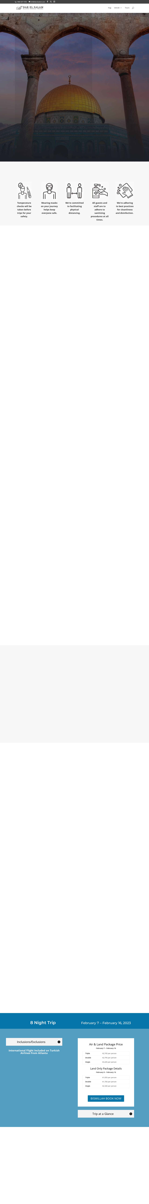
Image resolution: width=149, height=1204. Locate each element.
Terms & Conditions (77, 1201)
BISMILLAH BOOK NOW (106, 1031)
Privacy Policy (60, 1201)
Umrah (117, 8)
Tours (127, 8)
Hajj (109, 8)
